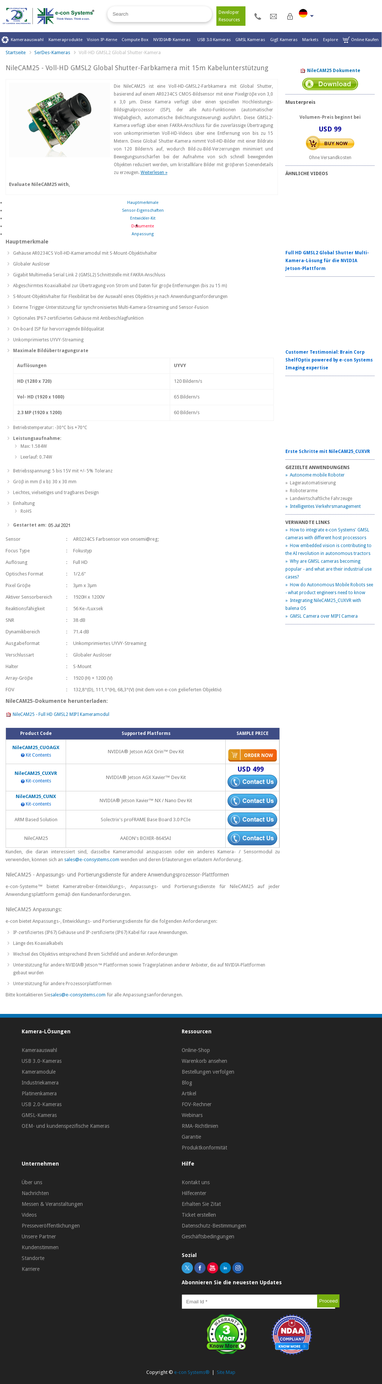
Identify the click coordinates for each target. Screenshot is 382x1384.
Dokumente (142, 226)
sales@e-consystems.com (92, 859)
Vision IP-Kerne (102, 39)
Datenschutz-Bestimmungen (214, 1226)
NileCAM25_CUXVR (36, 773)
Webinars (192, 1115)
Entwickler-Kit (143, 218)
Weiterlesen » (154, 172)
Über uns (32, 1182)
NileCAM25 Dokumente (330, 71)
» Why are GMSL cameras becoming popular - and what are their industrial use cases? (328, 569)
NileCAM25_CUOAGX (35, 747)
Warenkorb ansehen (204, 1061)
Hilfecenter (194, 1193)
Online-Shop (196, 1050)
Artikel (189, 1093)
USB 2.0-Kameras (42, 1104)
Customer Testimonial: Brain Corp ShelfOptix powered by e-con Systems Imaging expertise (329, 360)
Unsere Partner (39, 1236)
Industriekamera (40, 1083)
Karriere (31, 1269)
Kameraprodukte (65, 39)
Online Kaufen (361, 39)
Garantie (191, 1137)
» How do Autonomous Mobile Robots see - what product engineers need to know (329, 588)
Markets (310, 39)
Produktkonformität (204, 1148)
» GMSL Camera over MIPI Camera (321, 616)
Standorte (33, 1258)
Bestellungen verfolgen (208, 1072)
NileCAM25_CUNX (36, 796)
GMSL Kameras (250, 39)
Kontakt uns (196, 1182)
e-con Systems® (192, 1372)
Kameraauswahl (22, 39)
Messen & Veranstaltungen (52, 1204)
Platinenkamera (39, 1093)
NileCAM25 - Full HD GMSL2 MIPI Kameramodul (57, 715)
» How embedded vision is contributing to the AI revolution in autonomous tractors (328, 549)
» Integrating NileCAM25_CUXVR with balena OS (323, 604)
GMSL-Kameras (39, 1115)
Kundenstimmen (40, 1247)
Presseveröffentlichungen (51, 1226)
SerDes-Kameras (52, 52)
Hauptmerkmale (143, 202)
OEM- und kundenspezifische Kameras (65, 1126)
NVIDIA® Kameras (173, 39)
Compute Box (135, 39)
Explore (330, 39)
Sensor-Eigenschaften (143, 210)
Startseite (16, 52)
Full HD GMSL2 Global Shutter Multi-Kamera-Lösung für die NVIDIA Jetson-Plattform (327, 260)
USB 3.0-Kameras (42, 1061)
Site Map (226, 1372)
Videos (29, 1215)
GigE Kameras (284, 39)
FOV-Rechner (197, 1104)
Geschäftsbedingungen (208, 1236)
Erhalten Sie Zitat (201, 1204)
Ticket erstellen (199, 1215)
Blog (187, 1083)
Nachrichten (35, 1193)
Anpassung (143, 234)
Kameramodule (39, 1072)
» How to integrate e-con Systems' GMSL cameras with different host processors (327, 533)
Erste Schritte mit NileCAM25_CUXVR (327, 451)
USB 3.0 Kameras (214, 39)
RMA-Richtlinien (200, 1126)
